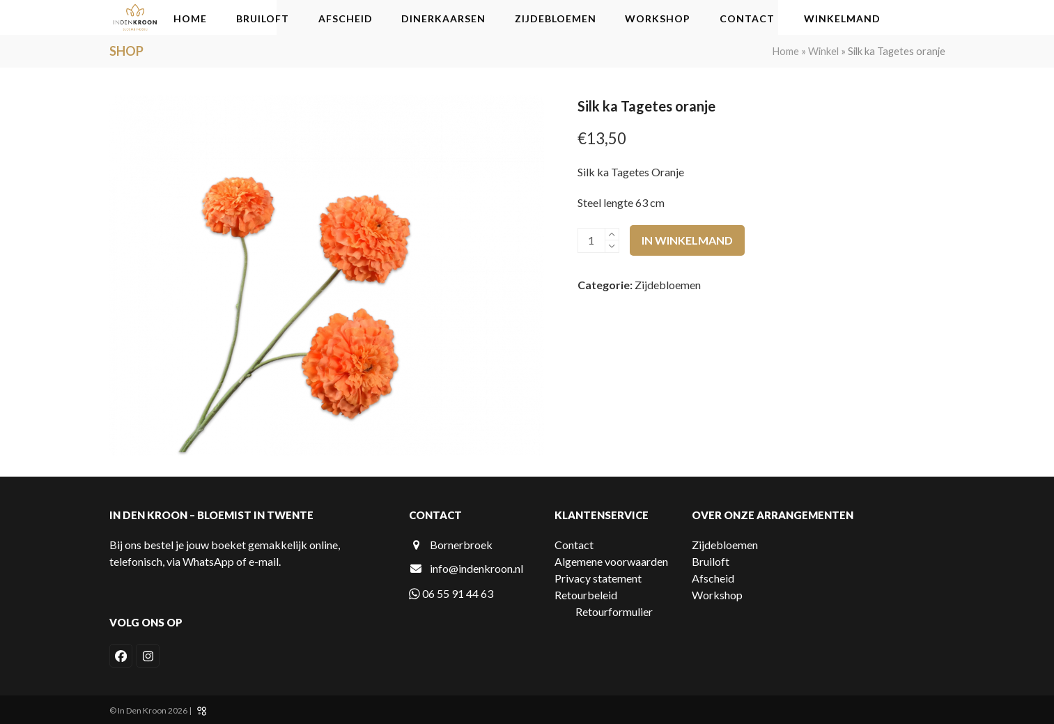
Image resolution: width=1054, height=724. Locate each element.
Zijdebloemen (668, 284)
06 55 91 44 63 (451, 593)
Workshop (717, 594)
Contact (574, 544)
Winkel (823, 51)
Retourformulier (614, 611)
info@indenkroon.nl (476, 568)
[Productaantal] (591, 240)
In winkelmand (687, 240)
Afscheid (713, 578)
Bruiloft (710, 561)
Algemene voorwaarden (611, 561)
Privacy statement (598, 578)
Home (785, 51)
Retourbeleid (586, 594)
